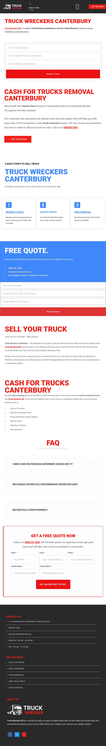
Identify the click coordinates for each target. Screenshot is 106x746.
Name (13, 553)
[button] (77, 6)
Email (42, 553)
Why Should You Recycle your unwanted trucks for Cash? (45, 484)
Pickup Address (45, 566)
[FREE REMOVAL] (77, 205)
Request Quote (15, 212)
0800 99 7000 (32, 542)
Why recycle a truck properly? (30, 509)
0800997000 (71, 127)
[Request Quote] (9, 205)
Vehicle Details (16, 566)
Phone (70, 553)
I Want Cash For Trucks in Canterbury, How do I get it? (42, 464)
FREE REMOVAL (82, 212)
